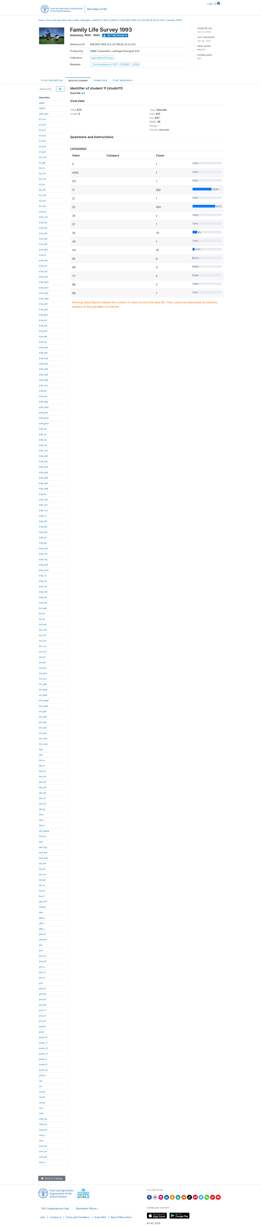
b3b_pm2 (44, 418)
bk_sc (42, 885)
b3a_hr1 (43, 265)
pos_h (42, 977)
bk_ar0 (42, 863)
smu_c (42, 1162)
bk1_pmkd (44, 831)
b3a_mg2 (44, 298)
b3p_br (42, 494)
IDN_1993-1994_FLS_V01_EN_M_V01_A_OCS (142, 20)
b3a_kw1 (43, 276)
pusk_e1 (43, 1064)
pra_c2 (42, 1015)
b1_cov (42, 119)
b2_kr (42, 184)
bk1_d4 (42, 787)
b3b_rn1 (43, 445)
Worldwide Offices (86, 1208)
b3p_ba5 (43, 483)
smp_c (42, 1135)
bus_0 (42, 890)
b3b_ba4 (43, 369)
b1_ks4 (42, 146)
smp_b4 (43, 1129)
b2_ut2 (42, 206)
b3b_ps (43, 428)
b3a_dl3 (43, 233)
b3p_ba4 (43, 477)
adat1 (42, 102)
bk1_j (41, 820)
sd (40, 1086)
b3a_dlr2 (43, 249)
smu (41, 1140)
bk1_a (42, 760)
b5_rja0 (43, 716)
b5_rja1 (42, 722)
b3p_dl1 (43, 521)
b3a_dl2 (43, 227)
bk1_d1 (42, 771)
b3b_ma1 (43, 401)
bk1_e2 (42, 803)
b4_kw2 (43, 673)
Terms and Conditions (78, 1217)
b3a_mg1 (43, 293)
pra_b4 (42, 1004)
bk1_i (41, 814)
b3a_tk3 (43, 331)
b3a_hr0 (43, 260)
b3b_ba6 (43, 380)
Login (210, 4)
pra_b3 (42, 999)
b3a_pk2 (43, 309)
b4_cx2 (43, 651)
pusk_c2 (43, 1048)
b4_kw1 (43, 668)
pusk (41, 1032)
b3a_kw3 (43, 287)
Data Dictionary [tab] (78, 80)
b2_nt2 (42, 195)
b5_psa (43, 711)
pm (40, 945)
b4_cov (43, 640)
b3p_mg (43, 559)
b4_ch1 (42, 635)
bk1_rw (42, 836)
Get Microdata (115, 35)
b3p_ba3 (43, 472)
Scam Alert (100, 1217)
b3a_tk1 (43, 320)
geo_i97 (43, 901)
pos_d (42, 972)
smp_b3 (43, 1124)
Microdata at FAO (97, 9)
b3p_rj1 (42, 575)
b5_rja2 (43, 727)
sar (40, 1080)
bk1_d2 (42, 776)
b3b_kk (42, 390)
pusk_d (42, 1059)
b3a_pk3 (43, 314)
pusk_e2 (43, 1070)
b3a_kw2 (43, 282)
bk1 (40, 755)
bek (41, 749)
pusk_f (42, 1075)
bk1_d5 (42, 793)
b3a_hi (42, 255)
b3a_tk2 (43, 325)
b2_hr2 (42, 179)
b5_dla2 (43, 689)
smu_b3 (43, 1151)
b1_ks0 (42, 124)
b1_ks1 (42, 130)
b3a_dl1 (43, 222)
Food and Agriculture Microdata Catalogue (68, 20)
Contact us (55, 1217)
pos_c (42, 966)
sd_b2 (42, 1091)
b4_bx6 (43, 624)
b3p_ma (43, 553)
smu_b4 (43, 1156)
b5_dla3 (43, 695)
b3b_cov (43, 385)
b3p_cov (43, 510)
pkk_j (41, 928)
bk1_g (42, 809)
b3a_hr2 (43, 271)
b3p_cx (43, 515)
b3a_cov (43, 217)
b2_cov (43, 157)
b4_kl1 (42, 657)
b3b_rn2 (43, 450)
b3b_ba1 (43, 352)
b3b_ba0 (43, 347)
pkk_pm (43, 939)
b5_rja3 (43, 733)
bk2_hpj (43, 847)
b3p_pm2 (44, 570)
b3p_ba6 (43, 488)
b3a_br (42, 211)
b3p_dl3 (43, 526)
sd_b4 (42, 1102)
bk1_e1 (42, 798)
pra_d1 (42, 1021)
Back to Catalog (51, 1178)
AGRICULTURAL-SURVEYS (105, 20)
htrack (42, 907)
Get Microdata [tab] (122, 80)
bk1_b (42, 765)
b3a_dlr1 (43, 244)
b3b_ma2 (44, 407)
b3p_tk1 (43, 597)
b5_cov (43, 678)
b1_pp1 (42, 151)
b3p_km (43, 542)
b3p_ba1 (43, 461)
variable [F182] (174, 20)
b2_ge (42, 162)
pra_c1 (42, 1010)
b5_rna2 (43, 744)
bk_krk (42, 879)
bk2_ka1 (43, 852)
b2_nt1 (42, 189)
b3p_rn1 (43, 586)
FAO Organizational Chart (55, 1208)
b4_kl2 (42, 662)
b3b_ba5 (43, 374)
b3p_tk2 (43, 602)
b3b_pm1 (43, 412)
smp (41, 1113)
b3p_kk (42, 537)
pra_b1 (42, 988)
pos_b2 (43, 961)
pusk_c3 (43, 1053)
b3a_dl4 (43, 238)
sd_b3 (42, 1097)
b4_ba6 (43, 608)
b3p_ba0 (43, 456)
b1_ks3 (42, 141)
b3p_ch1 (43, 504)
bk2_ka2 (43, 858)
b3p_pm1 (43, 564)
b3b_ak (43, 341)
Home (41, 20)
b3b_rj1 (42, 434)
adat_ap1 (43, 113)
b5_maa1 (43, 706)
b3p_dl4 (43, 532)
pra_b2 (42, 994)
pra (41, 983)
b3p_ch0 (43, 499)
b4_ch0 (43, 629)
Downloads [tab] (100, 80)
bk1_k (42, 825)
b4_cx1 (42, 646)
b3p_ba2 (43, 466)
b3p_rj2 (43, 581)
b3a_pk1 (43, 303)
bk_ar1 (42, 869)
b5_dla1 (43, 684)
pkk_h (42, 917)
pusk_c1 (43, 1042)
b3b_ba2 (43, 358)
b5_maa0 (44, 700)
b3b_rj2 (43, 439)
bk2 (41, 841)
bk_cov (42, 874)
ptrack (42, 1026)
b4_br (42, 619)
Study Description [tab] (52, 80)
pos (41, 950)
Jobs (42, 1217)
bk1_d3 (42, 782)
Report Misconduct (121, 1217)
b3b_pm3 (44, 423)
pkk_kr (42, 934)
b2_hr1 (42, 173)
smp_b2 (43, 1118)
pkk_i (41, 923)
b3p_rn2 (43, 591)
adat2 (42, 108)
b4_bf (42, 613)
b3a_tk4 (43, 336)
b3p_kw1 (43, 548)
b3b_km (43, 396)
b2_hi (42, 168)
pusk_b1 (43, 1037)
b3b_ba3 (43, 363)
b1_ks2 (42, 135)
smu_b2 (43, 1146)
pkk (41, 912)
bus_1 (42, 896)
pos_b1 (42, 955)
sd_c (41, 1108)
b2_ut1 (42, 200)
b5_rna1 (43, 738)
